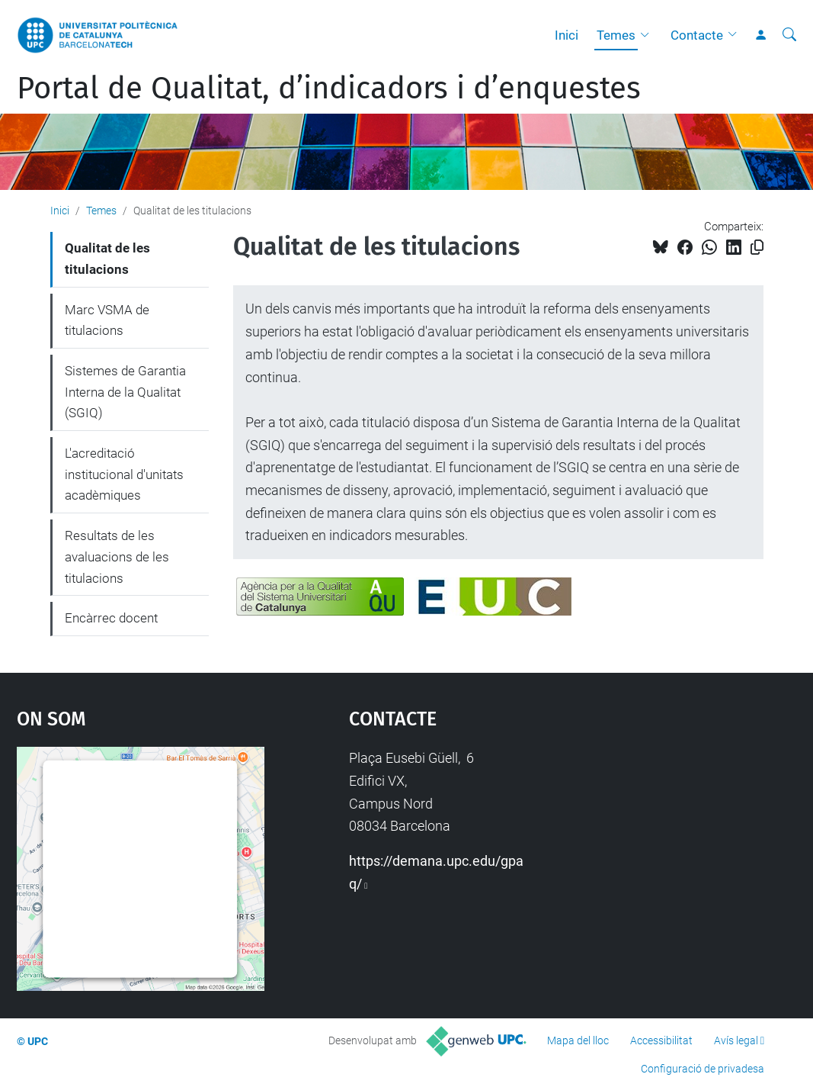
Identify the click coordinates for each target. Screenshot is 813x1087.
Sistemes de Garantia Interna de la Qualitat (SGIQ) (125, 391)
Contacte (697, 35)
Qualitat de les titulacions (107, 258)
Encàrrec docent (111, 618)
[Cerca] (789, 35)
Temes (616, 35)
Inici (566, 35)
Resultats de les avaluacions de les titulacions (117, 556)
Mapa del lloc (578, 1040)
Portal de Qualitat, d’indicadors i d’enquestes (329, 88)
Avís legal (736, 1040)
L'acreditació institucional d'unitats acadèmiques (124, 474)
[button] (648, 35)
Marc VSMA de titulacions (107, 320)
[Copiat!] (757, 247)
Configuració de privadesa (702, 1069)
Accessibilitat (661, 1040)
